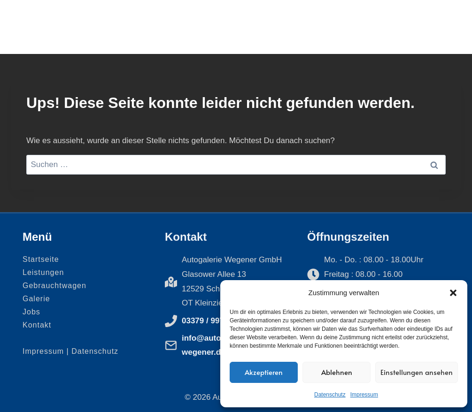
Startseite (41, 259)
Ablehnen (336, 372)
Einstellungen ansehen (416, 372)
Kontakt (37, 325)
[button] (453, 293)
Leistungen (43, 272)
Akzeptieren (264, 372)
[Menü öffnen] (439, 27)
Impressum (364, 394)
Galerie (36, 299)
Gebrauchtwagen (54, 286)
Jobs (31, 312)
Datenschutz (330, 394)
